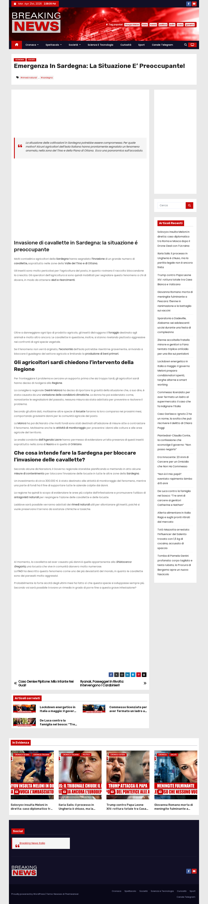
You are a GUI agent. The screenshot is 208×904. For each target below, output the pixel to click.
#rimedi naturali (28, 77)
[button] (185, 45)
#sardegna (47, 77)
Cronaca (32, 44)
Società (75, 44)
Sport (141, 44)
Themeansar (72, 894)
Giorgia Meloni (132, 24)
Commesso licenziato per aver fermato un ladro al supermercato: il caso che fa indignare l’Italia (128, 713)
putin (172, 24)
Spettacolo (54, 44)
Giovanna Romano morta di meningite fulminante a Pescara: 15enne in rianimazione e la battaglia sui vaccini (175, 301)
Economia (19, 60)
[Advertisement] (80, 115)
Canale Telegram (162, 44)
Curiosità (125, 44)
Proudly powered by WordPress (28, 894)
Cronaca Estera (22, 754)
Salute (173, 754)
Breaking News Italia (32, 843)
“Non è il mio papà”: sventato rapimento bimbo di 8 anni (174, 478)
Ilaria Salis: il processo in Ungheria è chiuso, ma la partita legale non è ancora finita (78, 810)
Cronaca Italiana (41, 754)
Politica (86, 754)
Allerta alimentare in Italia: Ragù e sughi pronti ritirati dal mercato (174, 517)
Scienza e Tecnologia (100, 44)
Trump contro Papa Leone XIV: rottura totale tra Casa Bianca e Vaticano (174, 279)
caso (180, 24)
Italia (144, 24)
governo (190, 24)
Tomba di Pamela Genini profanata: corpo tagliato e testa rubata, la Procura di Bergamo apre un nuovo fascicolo (174, 565)
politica (163, 24)
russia (153, 24)
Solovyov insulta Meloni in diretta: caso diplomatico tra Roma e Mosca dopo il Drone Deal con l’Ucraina (31, 810)
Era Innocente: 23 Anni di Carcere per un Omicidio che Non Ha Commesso (173, 461)
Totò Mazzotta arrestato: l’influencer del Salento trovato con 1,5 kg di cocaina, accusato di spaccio (173, 539)
